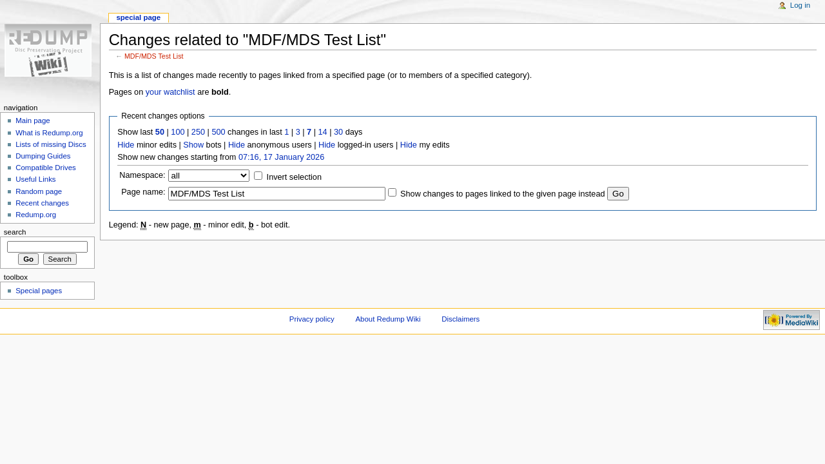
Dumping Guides (42, 156)
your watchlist (170, 92)
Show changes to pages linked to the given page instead (502, 193)
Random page (38, 191)
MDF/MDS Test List (154, 56)
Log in (800, 5)
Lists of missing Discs (50, 144)
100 (177, 132)
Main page (32, 120)
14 (322, 132)
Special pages (38, 291)
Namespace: (142, 175)
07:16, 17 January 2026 (281, 157)
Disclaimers (461, 319)
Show (193, 145)
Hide (125, 145)
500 (218, 132)
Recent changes (42, 203)
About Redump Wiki (388, 319)
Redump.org (35, 214)
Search (15, 232)
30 (338, 132)
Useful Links (35, 179)
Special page (138, 17)
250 (198, 132)
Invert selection (294, 177)
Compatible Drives (45, 167)
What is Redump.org (48, 133)
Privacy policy (312, 319)
